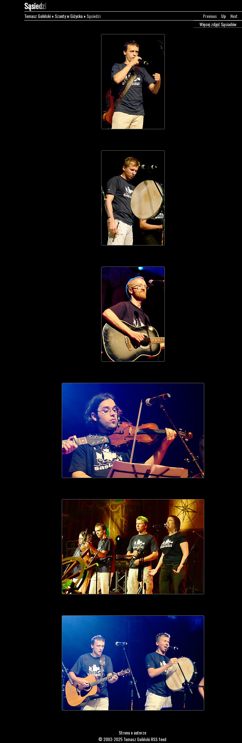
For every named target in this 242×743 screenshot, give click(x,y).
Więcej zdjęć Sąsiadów (217, 24)
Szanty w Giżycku (69, 16)
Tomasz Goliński (37, 16)
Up (223, 16)
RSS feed (158, 739)
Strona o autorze (132, 732)
